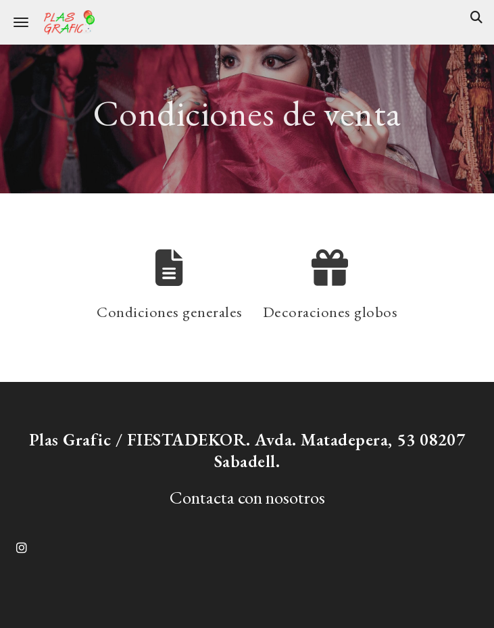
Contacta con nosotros (247, 497)
